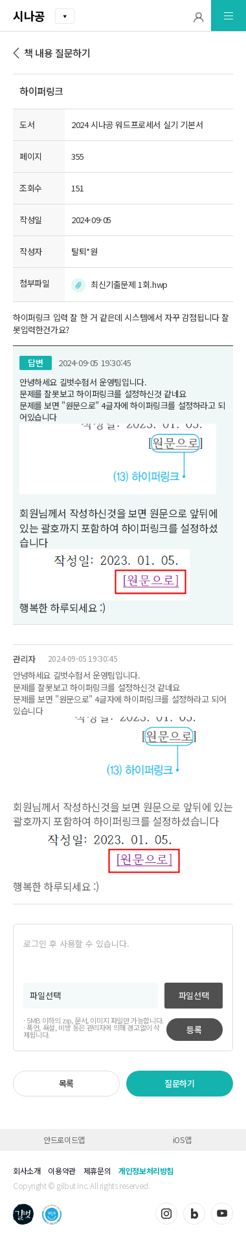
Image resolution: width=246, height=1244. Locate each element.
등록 (194, 1029)
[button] (198, 15)
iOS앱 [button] (182, 1139)
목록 (66, 1083)
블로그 (194, 1214)
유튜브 (222, 1214)
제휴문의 (97, 1170)
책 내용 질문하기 (57, 53)
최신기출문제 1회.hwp (129, 284)
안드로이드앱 (64, 1139)
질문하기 (179, 1083)
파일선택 (193, 995)
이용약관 (61, 1170)
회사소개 (26, 1170)
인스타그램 (166, 1214)
